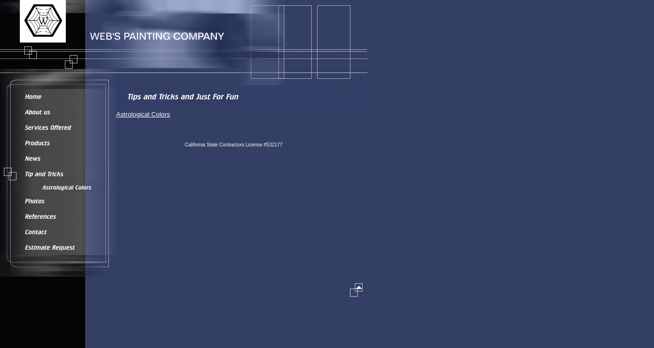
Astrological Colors (143, 114)
